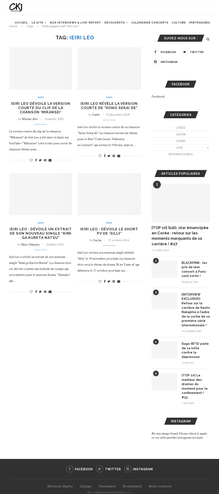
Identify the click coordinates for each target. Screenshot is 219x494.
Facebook (158, 96)
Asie (179, 147)
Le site (37, 25)
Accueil (21, 25)
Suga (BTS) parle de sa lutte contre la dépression (195, 345)
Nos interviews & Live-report (75, 25)
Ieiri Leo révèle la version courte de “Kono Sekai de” (109, 106)
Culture (179, 25)
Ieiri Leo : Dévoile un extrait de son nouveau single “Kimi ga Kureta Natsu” (40, 237)
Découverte (114, 25)
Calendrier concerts (149, 25)
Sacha (97, 242)
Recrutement (132, 473)
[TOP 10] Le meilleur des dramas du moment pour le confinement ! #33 (195, 376)
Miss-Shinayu (30, 251)
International (180, 154)
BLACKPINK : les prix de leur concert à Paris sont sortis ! (194, 269)
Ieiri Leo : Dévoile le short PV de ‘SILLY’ (109, 232)
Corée (181, 128)
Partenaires (199, 25)
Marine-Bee (30, 120)
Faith (96, 115)
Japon (40, 97)
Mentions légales (60, 473)
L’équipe (86, 473)
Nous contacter (160, 473)
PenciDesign (128, 480)
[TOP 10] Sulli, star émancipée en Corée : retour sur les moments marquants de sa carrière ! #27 (180, 235)
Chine (181, 141)
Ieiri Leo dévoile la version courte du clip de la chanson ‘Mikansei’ (40, 108)
